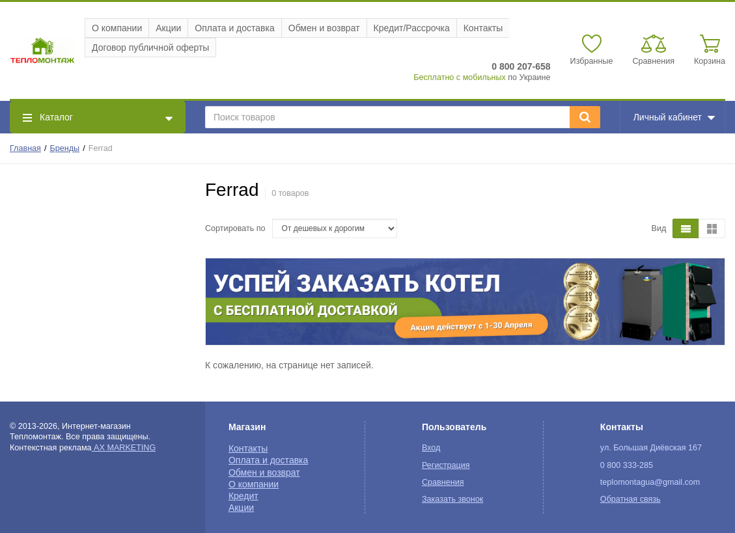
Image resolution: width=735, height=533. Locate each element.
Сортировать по (235, 228)
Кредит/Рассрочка (412, 28)
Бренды (65, 148)
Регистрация (446, 465)
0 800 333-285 (626, 465)
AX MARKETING (124, 447)
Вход (431, 447)
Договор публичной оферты (150, 47)
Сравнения (443, 482)
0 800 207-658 (521, 66)
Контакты (483, 28)
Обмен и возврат (324, 28)
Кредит (243, 496)
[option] (465, 301)
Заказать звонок (452, 499)
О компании (117, 28)
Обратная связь (630, 499)
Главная (25, 148)
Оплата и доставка (234, 28)
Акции (168, 28)
